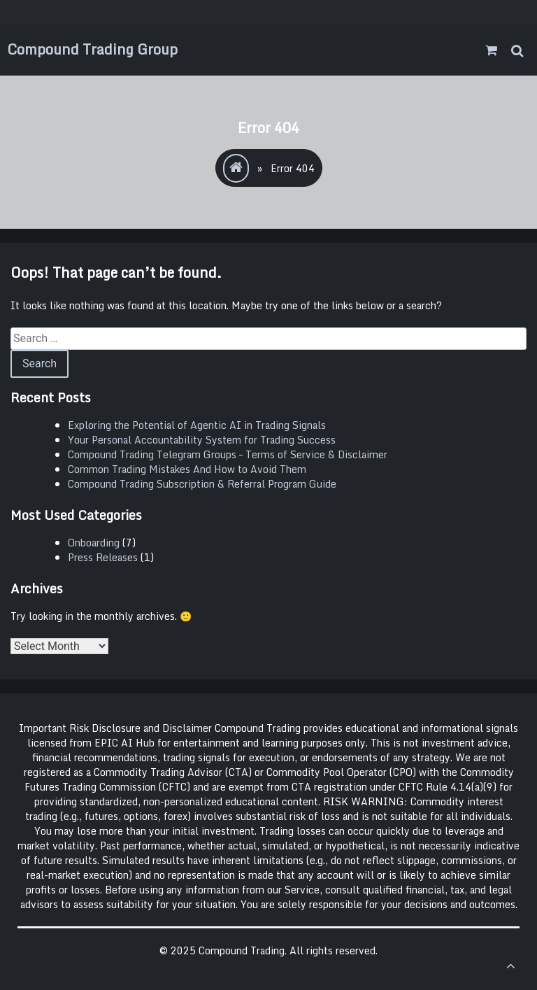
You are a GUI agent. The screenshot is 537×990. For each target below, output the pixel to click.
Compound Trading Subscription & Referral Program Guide (202, 484)
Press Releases (103, 557)
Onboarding (94, 543)
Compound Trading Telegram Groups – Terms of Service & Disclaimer (227, 454)
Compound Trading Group (92, 49)
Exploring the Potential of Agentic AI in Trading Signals (197, 425)
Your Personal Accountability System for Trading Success (202, 440)
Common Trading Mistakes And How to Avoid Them (187, 469)
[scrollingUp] (510, 966)
